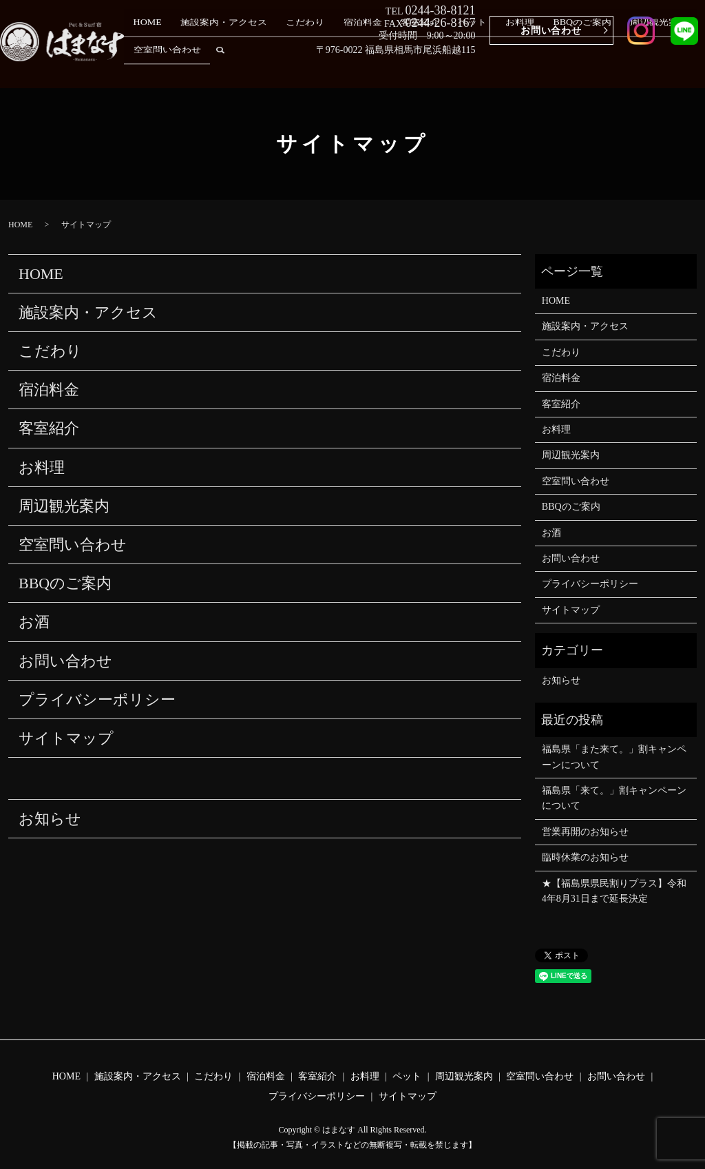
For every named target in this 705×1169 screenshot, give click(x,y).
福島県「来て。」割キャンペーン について (614, 798)
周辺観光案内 (579, 67)
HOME (171, 67)
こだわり (303, 67)
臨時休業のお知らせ (585, 857)
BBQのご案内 (515, 67)
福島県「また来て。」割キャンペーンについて (614, 756)
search (694, 67)
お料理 (466, 67)
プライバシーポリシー (97, 699)
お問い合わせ (550, 30)
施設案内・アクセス (234, 67)
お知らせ (50, 818)
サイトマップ (66, 738)
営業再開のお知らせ (585, 832)
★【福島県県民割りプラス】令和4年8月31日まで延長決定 (614, 891)
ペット (431, 67)
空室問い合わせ (648, 67)
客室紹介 (391, 67)
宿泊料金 (347, 67)
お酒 (34, 621)
